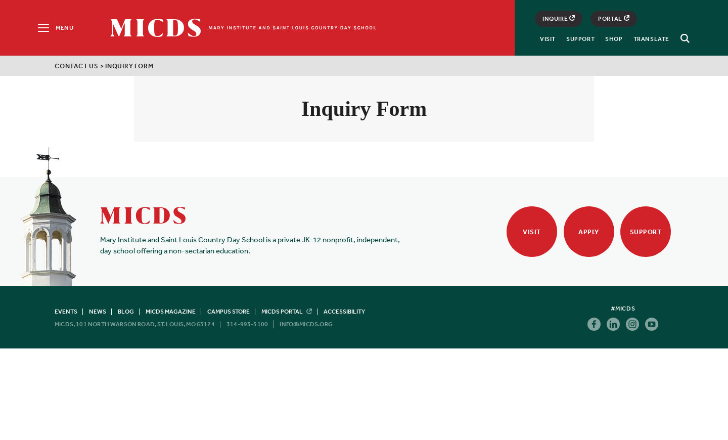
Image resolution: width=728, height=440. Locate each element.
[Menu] (54, 28)
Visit (548, 39)
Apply (588, 232)
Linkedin (613, 324)
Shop (613, 39)
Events (66, 311)
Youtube (651, 324)
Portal (613, 19)
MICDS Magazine (171, 311)
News (97, 311)
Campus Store (228, 311)
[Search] (683, 38)
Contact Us (77, 66)
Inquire (558, 19)
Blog (126, 311)
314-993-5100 (247, 324)
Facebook (594, 324)
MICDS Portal (286, 311)
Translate (651, 39)
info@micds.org (306, 324)
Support (580, 39)
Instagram (632, 324)
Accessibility (344, 311)
